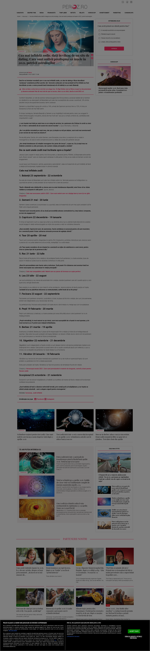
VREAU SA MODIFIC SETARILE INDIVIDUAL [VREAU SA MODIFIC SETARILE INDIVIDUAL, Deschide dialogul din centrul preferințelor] (133, 637)
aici (55, 640)
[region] (75, 635)
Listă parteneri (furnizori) (73, 636)
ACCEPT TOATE (134, 631)
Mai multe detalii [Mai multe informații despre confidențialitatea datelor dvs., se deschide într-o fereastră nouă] (13, 630)
